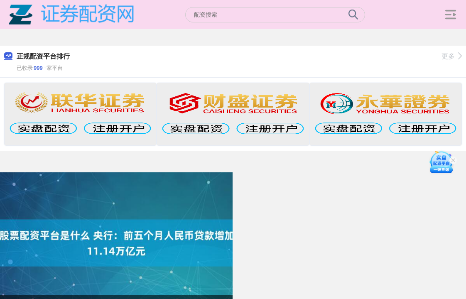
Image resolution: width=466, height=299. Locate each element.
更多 (451, 56)
